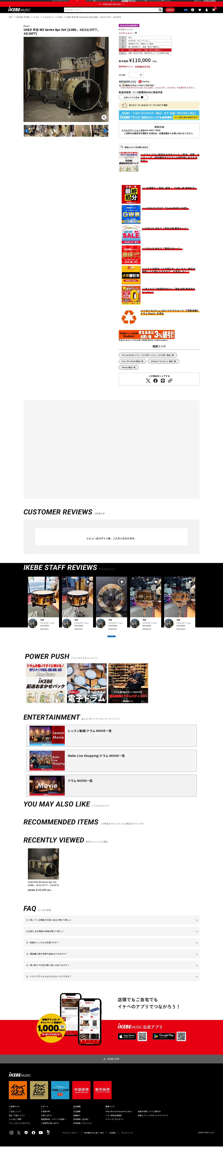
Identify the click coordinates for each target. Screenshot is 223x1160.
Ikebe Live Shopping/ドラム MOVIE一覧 (96, 769)
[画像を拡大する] (103, 124)
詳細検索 (162, 16)
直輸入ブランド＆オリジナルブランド (153, 1129)
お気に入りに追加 (131, 104)
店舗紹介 (76, 1129)
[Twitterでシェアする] (148, 388)
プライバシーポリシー (70, 1146)
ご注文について (15, 1125)
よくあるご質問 (15, 1133)
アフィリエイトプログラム (19, 1136)
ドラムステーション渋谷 (133, 138)
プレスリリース (127, 1146)
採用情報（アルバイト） (83, 1136)
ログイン (198, 4)
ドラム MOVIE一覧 (80, 794)
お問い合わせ (46, 1129)
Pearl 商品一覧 (129, 374)
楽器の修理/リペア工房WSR (149, 1125)
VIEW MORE (111, 646)
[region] (111, 883)
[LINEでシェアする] (163, 388)
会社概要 (76, 1125)
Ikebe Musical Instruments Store (119, 1125)
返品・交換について (17, 1129)
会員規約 (112, 1146)
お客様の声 (45, 1125)
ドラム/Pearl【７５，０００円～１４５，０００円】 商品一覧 (148, 362)
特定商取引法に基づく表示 (94, 1146)
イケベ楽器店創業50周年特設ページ (111, 10)
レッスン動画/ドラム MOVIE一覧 (90, 744)
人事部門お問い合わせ (50, 1136)
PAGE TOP (113, 1072)
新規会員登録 (210, 4)
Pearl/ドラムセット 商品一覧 (164, 368)
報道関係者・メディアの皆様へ (53, 1133)
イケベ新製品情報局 (114, 1129)
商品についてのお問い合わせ (136, 154)
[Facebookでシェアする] (155, 388)
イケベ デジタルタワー (115, 1133)
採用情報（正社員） (81, 1133)
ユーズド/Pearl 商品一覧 (133, 368)
